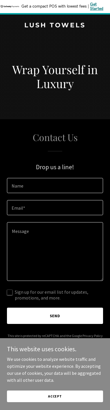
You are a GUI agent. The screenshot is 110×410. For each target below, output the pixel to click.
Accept (55, 396)
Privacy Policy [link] (92, 336)
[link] (55, 25)
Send (55, 315)
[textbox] (55, 185)
